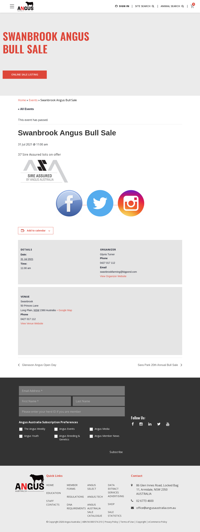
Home (22, 100)
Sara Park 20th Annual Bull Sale (158, 364)
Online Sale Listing (24, 74)
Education (53, 493)
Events (33, 100)
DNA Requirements (76, 506)
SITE (145, 6)
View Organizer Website (113, 276)
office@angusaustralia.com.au (156, 508)
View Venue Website (32, 323)
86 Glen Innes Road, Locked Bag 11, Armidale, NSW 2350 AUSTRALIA (157, 489)
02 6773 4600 (145, 501)
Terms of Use (127, 521)
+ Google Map (64, 310)
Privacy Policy (111, 521)
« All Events (26, 109)
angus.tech (95, 496)
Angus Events (67, 428)
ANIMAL (172, 6)
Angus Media (102, 428)
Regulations (75, 496)
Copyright (141, 521)
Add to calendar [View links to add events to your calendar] (36, 230)
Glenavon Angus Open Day (38, 364)
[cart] (192, 6)
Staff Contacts (52, 502)
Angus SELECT (91, 486)
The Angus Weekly (34, 428)
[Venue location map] (140, 320)
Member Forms (72, 486)
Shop (111, 504)
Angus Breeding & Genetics (69, 437)
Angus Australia (72, 521)
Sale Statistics (114, 513)
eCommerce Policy (157, 521)
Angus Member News (107, 436)
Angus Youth (31, 436)
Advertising (116, 496)
